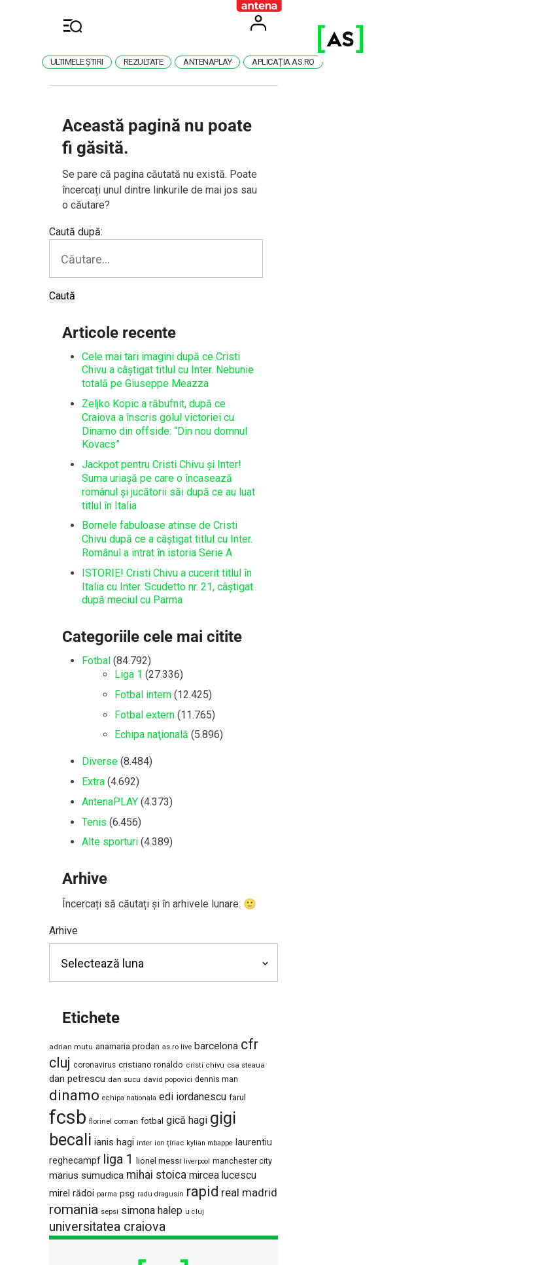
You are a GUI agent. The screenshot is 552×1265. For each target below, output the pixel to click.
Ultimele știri (174, 62)
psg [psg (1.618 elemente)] (339, 979)
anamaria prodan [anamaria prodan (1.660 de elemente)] (161, 900)
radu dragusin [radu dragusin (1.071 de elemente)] (372, 980)
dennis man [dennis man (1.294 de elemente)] (312, 919)
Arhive (97, 785)
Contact (206, 1071)
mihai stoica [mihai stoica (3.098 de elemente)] (158, 978)
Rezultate (242, 62)
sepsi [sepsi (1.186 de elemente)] (181, 997)
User (449, 23)
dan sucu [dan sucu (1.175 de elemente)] (220, 919)
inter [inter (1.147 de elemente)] (441, 943)
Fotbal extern (178, 568)
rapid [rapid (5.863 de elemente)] (414, 978)
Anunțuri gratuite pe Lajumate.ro (386, 1095)
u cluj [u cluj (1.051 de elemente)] (266, 997)
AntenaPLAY (144, 655)
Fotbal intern (176, 548)
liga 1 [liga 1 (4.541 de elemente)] (259, 960)
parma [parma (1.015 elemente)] (319, 980)
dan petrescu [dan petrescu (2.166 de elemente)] (173, 919)
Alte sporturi (144, 696)
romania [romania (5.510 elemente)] (145, 995)
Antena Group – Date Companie (387, 1071)
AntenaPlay (305, 62)
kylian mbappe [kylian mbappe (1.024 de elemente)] (126, 962)
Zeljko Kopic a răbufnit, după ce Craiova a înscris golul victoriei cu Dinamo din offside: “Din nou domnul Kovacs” (265, 346)
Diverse (134, 615)
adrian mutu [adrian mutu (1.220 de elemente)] (105, 900)
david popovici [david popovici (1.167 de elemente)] (263, 919)
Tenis (128, 675)
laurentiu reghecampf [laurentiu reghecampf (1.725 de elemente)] (196, 961)
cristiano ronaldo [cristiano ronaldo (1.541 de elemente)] (397, 900)
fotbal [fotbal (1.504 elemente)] (258, 943)
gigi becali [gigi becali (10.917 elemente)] (353, 940)
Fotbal (130, 515)
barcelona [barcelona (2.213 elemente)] (250, 900)
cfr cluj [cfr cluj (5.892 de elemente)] (296, 898)
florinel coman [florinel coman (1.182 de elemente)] (220, 943)
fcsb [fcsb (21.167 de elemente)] (174, 939)
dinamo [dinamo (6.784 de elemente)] (362, 917)
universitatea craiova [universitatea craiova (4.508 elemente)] (337, 995)
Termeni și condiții (137, 1071)
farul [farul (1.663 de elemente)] (144, 942)
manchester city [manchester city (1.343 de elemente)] (383, 961)
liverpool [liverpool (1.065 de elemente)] (338, 962)
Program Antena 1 (260, 1119)
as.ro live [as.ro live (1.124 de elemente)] (211, 901)
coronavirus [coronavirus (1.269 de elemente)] (341, 900)
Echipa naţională (185, 588)
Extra (127, 636)
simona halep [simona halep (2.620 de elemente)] (223, 996)
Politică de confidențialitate (247, 1095)
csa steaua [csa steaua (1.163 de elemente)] (124, 919)
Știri (322, 1119)
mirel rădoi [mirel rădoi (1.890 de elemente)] (283, 979)
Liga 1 (162, 528)
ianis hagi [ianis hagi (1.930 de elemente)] (412, 943)
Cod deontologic (272, 1071)
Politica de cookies (137, 1095)
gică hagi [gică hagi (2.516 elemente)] (293, 942)
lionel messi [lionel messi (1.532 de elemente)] (299, 961)
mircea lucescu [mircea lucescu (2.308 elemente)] (224, 979)
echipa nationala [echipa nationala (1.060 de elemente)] (417, 920)
